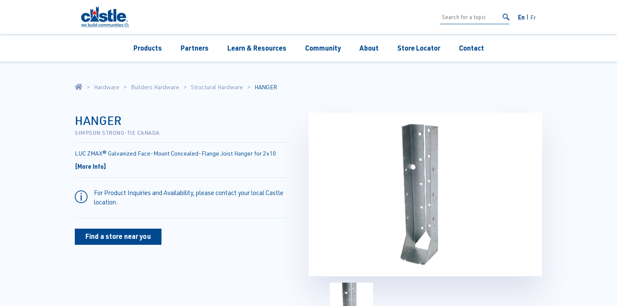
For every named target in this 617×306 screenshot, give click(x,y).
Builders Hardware (155, 87)
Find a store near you (118, 236)
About (369, 47)
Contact (471, 47)
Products (147, 47)
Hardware (106, 87)
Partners (195, 47)
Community (323, 47)
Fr (533, 17)
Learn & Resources (256, 47)
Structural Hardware (217, 87)
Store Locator (418, 47)
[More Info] (90, 166)
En (521, 17)
